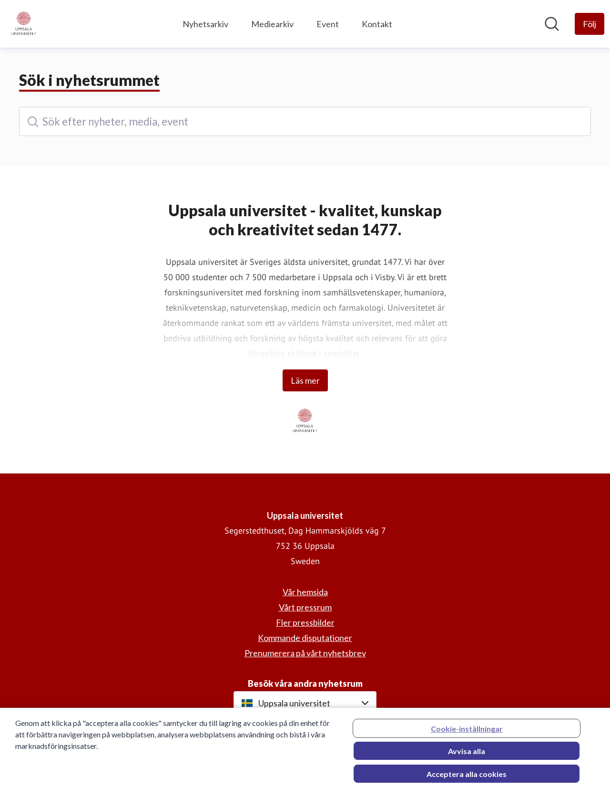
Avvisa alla (466, 754)
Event (327, 24)
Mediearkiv (272, 24)
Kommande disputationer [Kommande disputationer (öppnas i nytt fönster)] (305, 637)
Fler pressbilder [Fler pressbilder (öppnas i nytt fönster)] (305, 622)
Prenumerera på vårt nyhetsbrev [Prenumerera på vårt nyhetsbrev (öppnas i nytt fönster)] (305, 653)
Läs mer (305, 380)
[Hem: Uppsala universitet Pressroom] (24, 24)
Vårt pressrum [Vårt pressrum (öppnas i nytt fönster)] (305, 607)
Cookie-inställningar (467, 732)
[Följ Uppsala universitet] (589, 24)
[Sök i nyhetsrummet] (551, 24)
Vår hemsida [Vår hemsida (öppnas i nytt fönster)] (305, 592)
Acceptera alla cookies (467, 777)
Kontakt (377, 24)
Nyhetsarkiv (205, 24)
